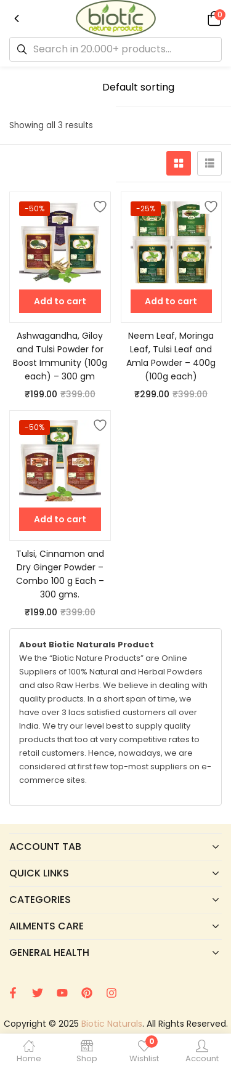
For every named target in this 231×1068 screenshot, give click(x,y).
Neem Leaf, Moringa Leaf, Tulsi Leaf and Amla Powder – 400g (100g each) (171, 356)
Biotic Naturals (111, 1023)
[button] (212, 18)
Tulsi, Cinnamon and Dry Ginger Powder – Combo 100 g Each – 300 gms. (60, 574)
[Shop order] (157, 87)
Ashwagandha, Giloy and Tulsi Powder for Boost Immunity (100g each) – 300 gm (60, 356)
